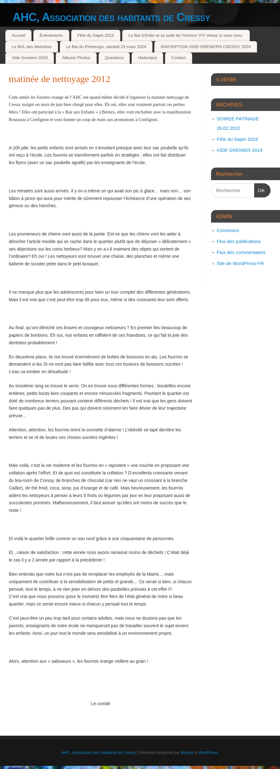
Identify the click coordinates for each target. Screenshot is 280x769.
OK (260, 189)
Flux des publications (239, 241)
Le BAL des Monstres (32, 46)
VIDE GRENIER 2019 (239, 150)
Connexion (228, 230)
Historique (147, 57)
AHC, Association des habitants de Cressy (111, 17)
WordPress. (208, 752)
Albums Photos (76, 57)
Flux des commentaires (241, 252)
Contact (178, 57)
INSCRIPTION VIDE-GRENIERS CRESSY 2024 (206, 46)
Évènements (51, 35)
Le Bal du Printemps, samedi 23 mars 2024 (106, 46)
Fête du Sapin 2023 (95, 35)
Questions (114, 57)
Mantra (187, 752)
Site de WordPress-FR (240, 263)
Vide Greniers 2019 (30, 57)
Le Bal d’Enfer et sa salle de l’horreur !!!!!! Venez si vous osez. (185, 35)
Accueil (18, 35)
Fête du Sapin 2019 (237, 139)
